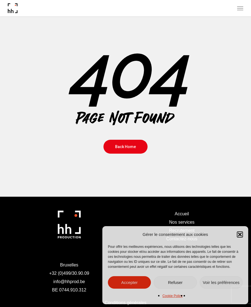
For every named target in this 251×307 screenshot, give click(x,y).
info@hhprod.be (69, 281)
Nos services (182, 222)
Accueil (182, 213)
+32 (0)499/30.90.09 (69, 273)
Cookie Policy (173, 296)
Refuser (175, 282)
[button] (240, 234)
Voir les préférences (221, 282)
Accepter (129, 282)
